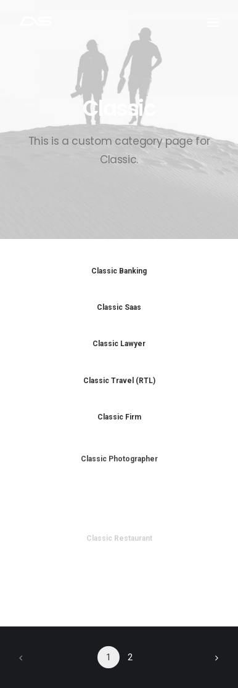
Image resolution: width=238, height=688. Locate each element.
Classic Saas (119, 307)
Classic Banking (119, 271)
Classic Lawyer (119, 343)
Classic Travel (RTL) (119, 380)
